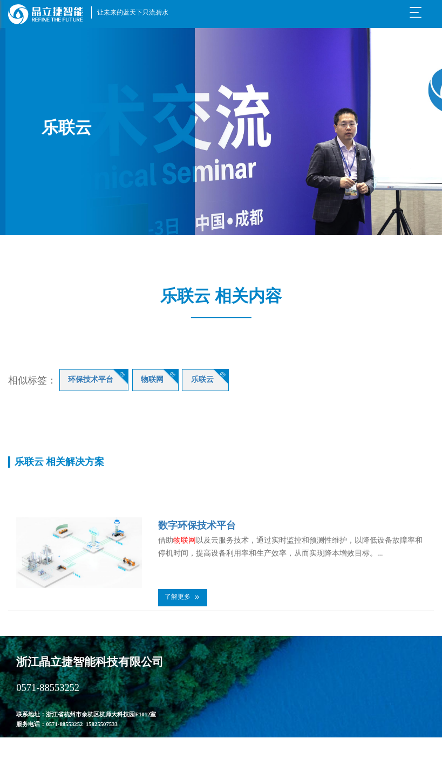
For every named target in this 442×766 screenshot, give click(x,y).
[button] (182, 597)
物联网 (152, 379)
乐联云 (202, 379)
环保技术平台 (90, 379)
